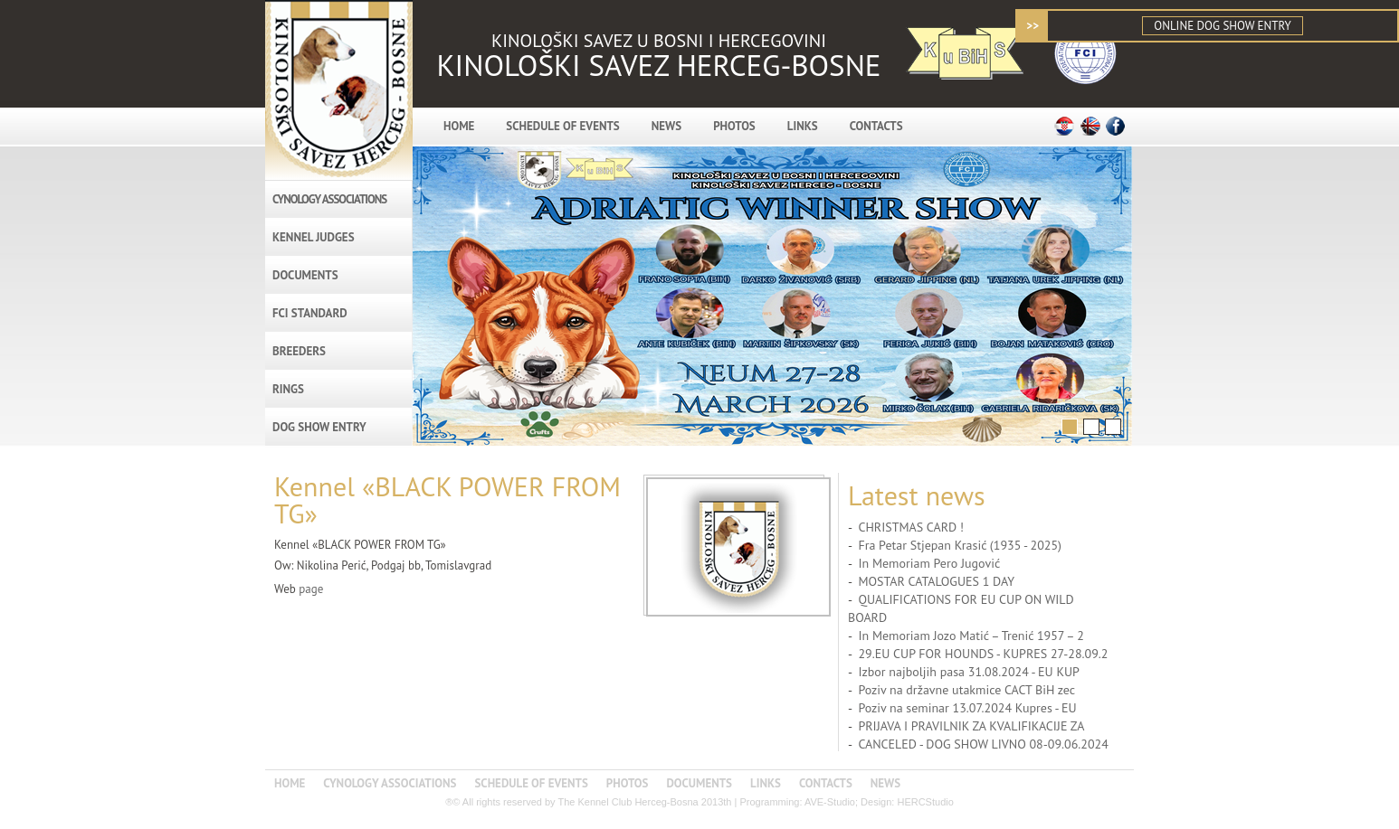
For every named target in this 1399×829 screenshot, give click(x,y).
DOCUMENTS (305, 275)
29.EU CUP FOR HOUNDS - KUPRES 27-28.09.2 (983, 653)
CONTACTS (876, 126)
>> (1032, 25)
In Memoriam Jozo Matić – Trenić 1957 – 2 (970, 635)
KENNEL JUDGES (313, 237)
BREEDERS (299, 351)
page (311, 589)
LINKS (802, 126)
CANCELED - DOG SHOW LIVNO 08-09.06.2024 (983, 744)
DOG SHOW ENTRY (319, 427)
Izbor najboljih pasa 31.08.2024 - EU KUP (969, 672)
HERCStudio (925, 801)
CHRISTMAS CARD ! (911, 527)
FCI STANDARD (309, 313)
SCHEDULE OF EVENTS (562, 126)
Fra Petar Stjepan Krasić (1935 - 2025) (959, 545)
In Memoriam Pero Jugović (929, 563)
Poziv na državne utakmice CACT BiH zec (966, 690)
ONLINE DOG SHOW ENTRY (1222, 25)
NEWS (666, 126)
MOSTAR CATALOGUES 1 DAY (936, 581)
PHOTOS (734, 126)
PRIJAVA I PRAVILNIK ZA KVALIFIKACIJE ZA (971, 726)
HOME (458, 126)
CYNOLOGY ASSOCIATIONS (329, 199)
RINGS (288, 389)
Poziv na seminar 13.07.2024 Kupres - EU (967, 708)
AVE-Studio (829, 801)
